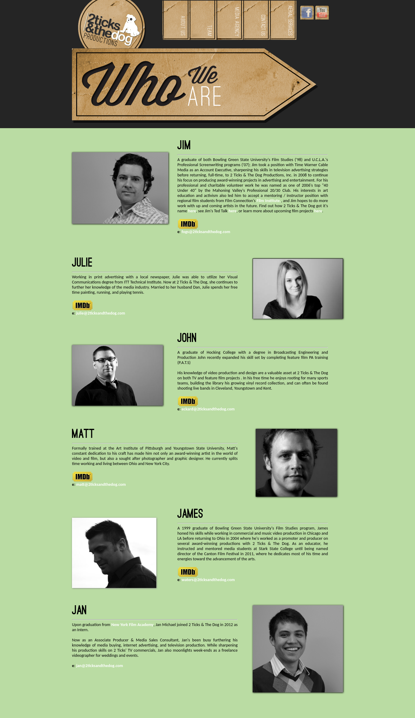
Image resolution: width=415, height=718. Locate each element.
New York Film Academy (132, 624)
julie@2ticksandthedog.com (100, 313)
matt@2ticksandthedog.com (101, 484)
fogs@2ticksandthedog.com (206, 231)
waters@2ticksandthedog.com (208, 579)
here (192, 211)
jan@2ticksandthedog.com (99, 665)
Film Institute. (269, 200)
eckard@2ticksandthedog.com (208, 409)
